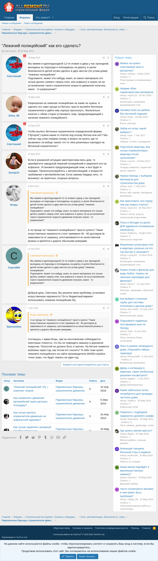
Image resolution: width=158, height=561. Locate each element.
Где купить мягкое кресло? (136, 430)
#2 (108, 97)
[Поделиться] (104, 58)
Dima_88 (14, 115)
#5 (108, 186)
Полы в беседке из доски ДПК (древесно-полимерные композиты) (137, 226)
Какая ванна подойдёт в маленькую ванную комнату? (134, 470)
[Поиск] (149, 17)
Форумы (24, 17)
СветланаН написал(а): (42, 193)
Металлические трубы (131, 315)
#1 (108, 57)
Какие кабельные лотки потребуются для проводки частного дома (136, 394)
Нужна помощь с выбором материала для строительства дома (136, 179)
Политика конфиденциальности (111, 528)
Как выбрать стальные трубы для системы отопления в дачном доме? (136, 302)
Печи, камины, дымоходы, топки (137, 425)
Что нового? (43, 17)
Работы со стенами (130, 461)
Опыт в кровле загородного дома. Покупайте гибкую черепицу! (136, 349)
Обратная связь (61, 528)
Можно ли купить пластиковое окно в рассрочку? (131, 67)
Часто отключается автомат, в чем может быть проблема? (137, 492)
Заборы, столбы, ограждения (135, 141)
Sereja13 (14, 172)
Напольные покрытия (131, 239)
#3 (108, 125)
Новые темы (123, 57)
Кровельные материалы (132, 362)
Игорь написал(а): (39, 314)
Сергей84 (14, 267)
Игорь (14, 204)
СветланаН (10, 51)
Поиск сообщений (33, 23)
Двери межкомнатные (131, 385)
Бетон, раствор (128, 123)
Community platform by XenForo (79, 534)
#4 (108, 154)
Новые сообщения (11, 23)
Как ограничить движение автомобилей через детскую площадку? (30, 401)
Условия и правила (83, 528)
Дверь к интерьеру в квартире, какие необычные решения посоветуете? (136, 371)
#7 (108, 308)
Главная (9, 17)
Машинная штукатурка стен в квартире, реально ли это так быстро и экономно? (136, 248)
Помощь (135, 528)
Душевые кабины (129, 483)
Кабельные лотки (129, 407)
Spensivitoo (14, 326)
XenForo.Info (21, 537)
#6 (108, 249)
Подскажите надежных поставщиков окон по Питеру (133, 324)
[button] (52, 17)
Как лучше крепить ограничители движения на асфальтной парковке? (29, 416)
